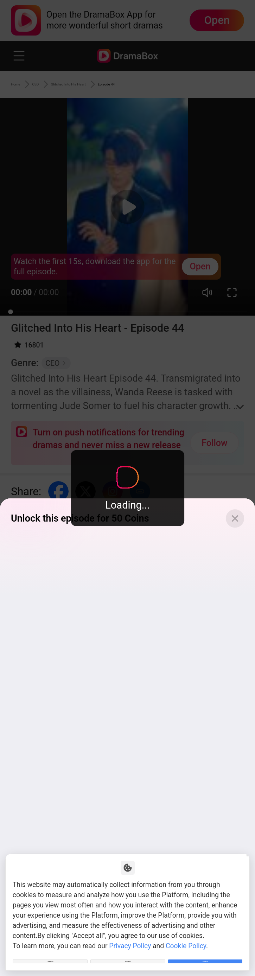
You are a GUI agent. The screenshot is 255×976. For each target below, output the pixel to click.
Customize (50, 956)
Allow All (205, 956)
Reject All (128, 956)
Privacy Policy (130, 934)
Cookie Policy (186, 934)
